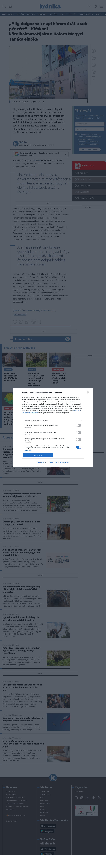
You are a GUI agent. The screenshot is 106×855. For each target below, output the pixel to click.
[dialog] (53, 427)
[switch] (78, 425)
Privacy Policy (64, 462)
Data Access (53, 462)
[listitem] (53, 421)
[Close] (89, 393)
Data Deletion (41, 462)
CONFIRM (38, 455)
